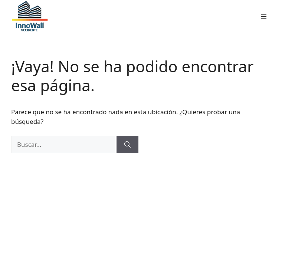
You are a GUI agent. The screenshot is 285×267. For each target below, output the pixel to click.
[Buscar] (127, 145)
